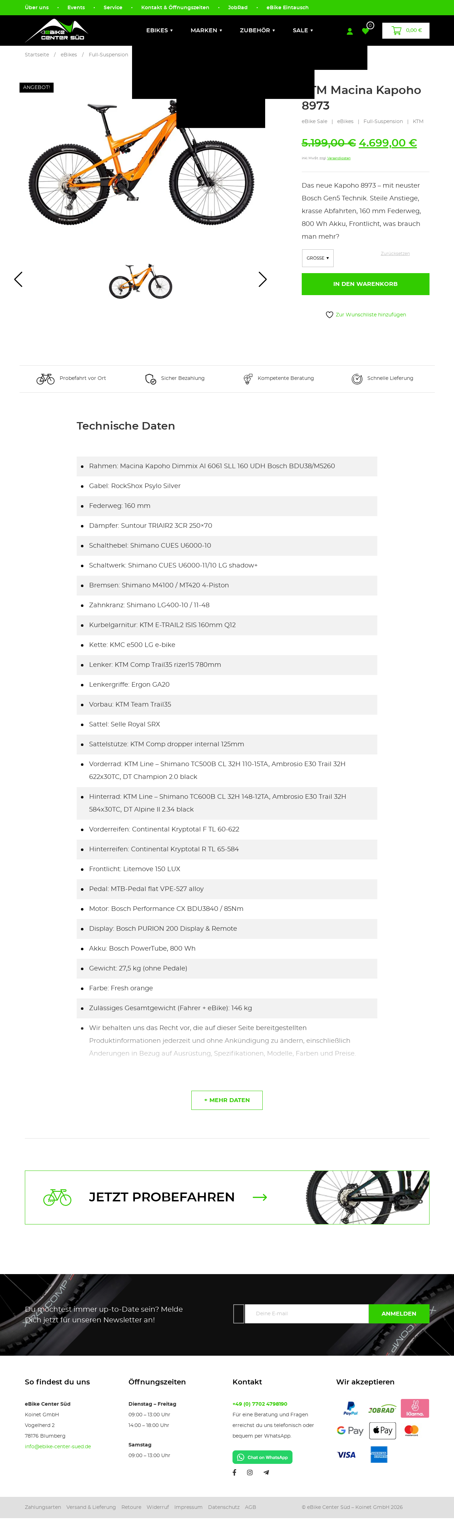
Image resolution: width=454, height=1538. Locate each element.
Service (113, 7)
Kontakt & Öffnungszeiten (175, 7)
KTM (418, 121)
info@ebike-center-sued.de (58, 1446)
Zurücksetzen (395, 253)
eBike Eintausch (288, 7)
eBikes (157, 30)
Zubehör (255, 30)
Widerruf (158, 1507)
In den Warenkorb (365, 284)
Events (76, 7)
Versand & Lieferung (91, 1507)
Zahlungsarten (43, 1507)
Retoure (131, 1507)
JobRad (238, 7)
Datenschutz (224, 1507)
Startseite (37, 54)
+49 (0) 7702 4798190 (260, 1404)
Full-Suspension (108, 54)
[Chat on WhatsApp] (262, 1456)
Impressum (188, 1507)
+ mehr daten (227, 1100)
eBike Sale (314, 121)
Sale (300, 30)
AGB (250, 1507)
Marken (204, 30)
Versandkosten (339, 158)
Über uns (37, 7)
